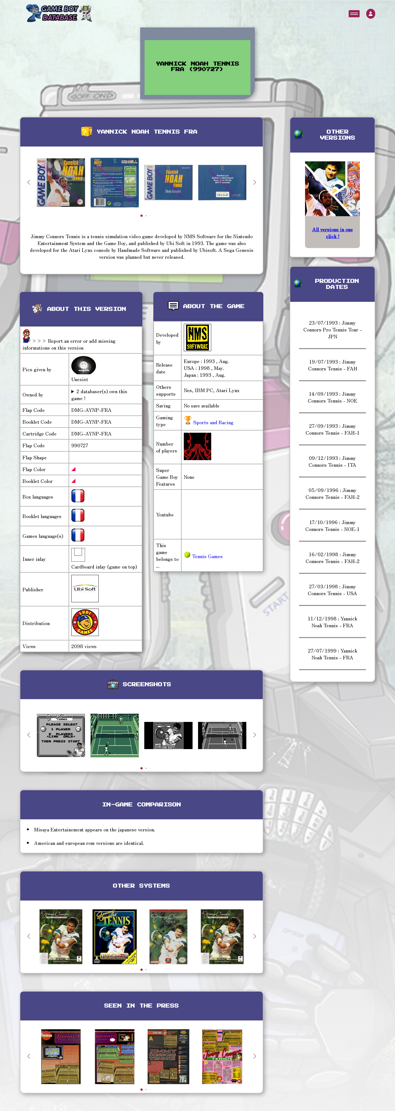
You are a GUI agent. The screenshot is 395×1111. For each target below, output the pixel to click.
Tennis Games (203, 555)
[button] (254, 182)
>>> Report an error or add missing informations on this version (68, 344)
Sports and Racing (212, 422)
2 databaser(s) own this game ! (99, 394)
